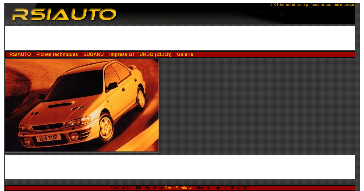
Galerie (171, 53)
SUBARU (110, 53)
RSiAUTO (61, 53)
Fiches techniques (86, 53)
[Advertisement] (182, 38)
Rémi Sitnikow (180, 182)
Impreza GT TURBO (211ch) (141, 53)
